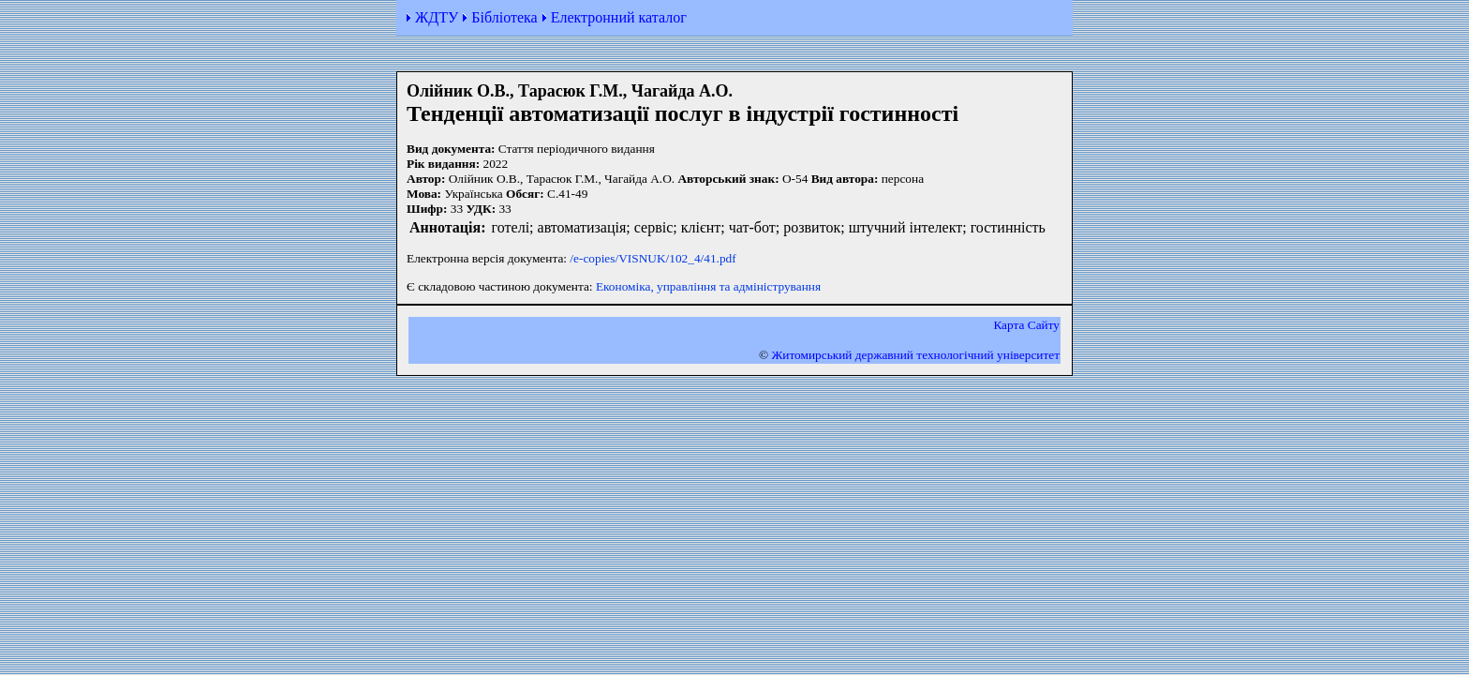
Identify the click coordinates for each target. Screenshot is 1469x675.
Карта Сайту (1026, 325)
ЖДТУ (436, 17)
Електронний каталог (619, 17)
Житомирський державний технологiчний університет (915, 355)
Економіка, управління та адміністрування (708, 286)
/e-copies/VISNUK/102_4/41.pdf (652, 258)
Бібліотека (504, 17)
